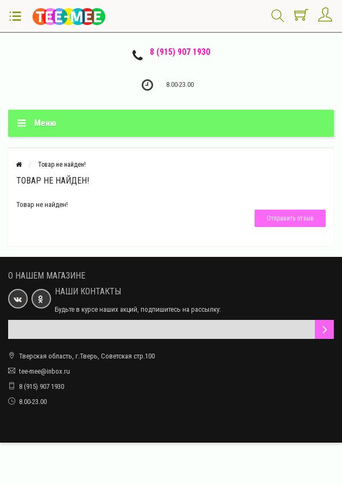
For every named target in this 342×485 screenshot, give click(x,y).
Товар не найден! (62, 164)
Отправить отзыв (290, 218)
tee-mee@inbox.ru (44, 371)
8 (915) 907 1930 (180, 52)
